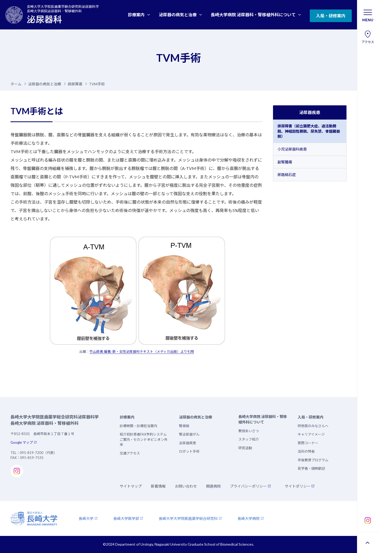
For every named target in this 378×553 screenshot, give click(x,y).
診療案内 (136, 14)
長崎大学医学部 (126, 518)
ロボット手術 (189, 451)
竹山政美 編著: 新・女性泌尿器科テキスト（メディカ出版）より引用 (142, 351)
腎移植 (184, 426)
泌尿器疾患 (309, 112)
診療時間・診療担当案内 (138, 426)
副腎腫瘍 (284, 162)
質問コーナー (308, 443)
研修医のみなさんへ (313, 426)
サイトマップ (131, 486)
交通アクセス (130, 453)
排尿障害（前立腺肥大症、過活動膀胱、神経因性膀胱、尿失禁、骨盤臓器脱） (308, 131)
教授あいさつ (248, 431)
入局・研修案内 (330, 15)
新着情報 (158, 486)
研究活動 (245, 448)
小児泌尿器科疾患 (292, 149)
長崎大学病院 (249, 518)
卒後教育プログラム (313, 460)
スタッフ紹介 (248, 439)
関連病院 (213, 486)
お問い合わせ (186, 486)
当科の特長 (306, 451)
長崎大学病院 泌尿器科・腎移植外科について (253, 14)
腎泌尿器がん (189, 434)
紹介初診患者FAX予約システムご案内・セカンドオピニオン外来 (143, 439)
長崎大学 (86, 518)
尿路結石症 (286, 174)
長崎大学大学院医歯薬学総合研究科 (188, 518)
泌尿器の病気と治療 (178, 14)
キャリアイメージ (311, 434)
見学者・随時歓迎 (311, 468)
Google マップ (21, 442)
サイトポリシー (298, 486)
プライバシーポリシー (248, 486)
